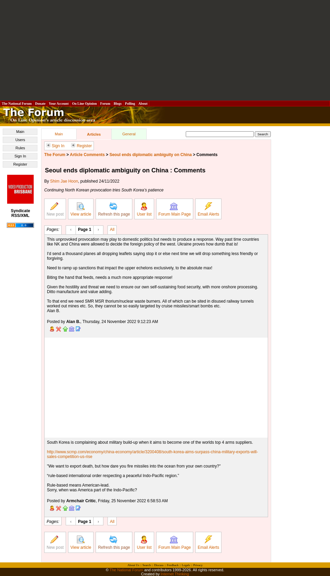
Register (20, 164)
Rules (20, 148)
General (128, 134)
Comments (206, 154)
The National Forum (17, 103)
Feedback (172, 565)
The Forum (54, 154)
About (143, 103)
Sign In (20, 156)
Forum (105, 103)
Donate (40, 103)
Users (20, 140)
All (112, 229)
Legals (186, 565)
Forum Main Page (175, 209)
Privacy (198, 565)
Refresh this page (114, 209)
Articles (94, 134)
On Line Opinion (84, 103)
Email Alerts (208, 209)
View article (80, 209)
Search (147, 565)
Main (20, 132)
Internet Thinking (175, 574)
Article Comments (87, 154)
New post (55, 209)
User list (144, 209)
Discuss (159, 565)
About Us (133, 565)
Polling (130, 103)
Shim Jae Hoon (64, 181)
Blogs (117, 103)
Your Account (58, 103)
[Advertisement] (165, 50)
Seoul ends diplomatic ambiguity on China (151, 154)
